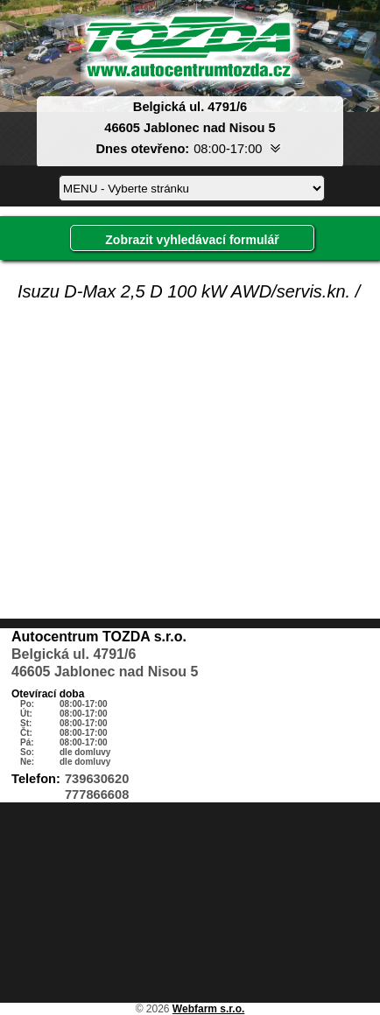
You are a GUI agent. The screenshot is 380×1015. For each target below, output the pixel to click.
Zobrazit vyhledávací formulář (191, 240)
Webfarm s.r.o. (208, 1009)
